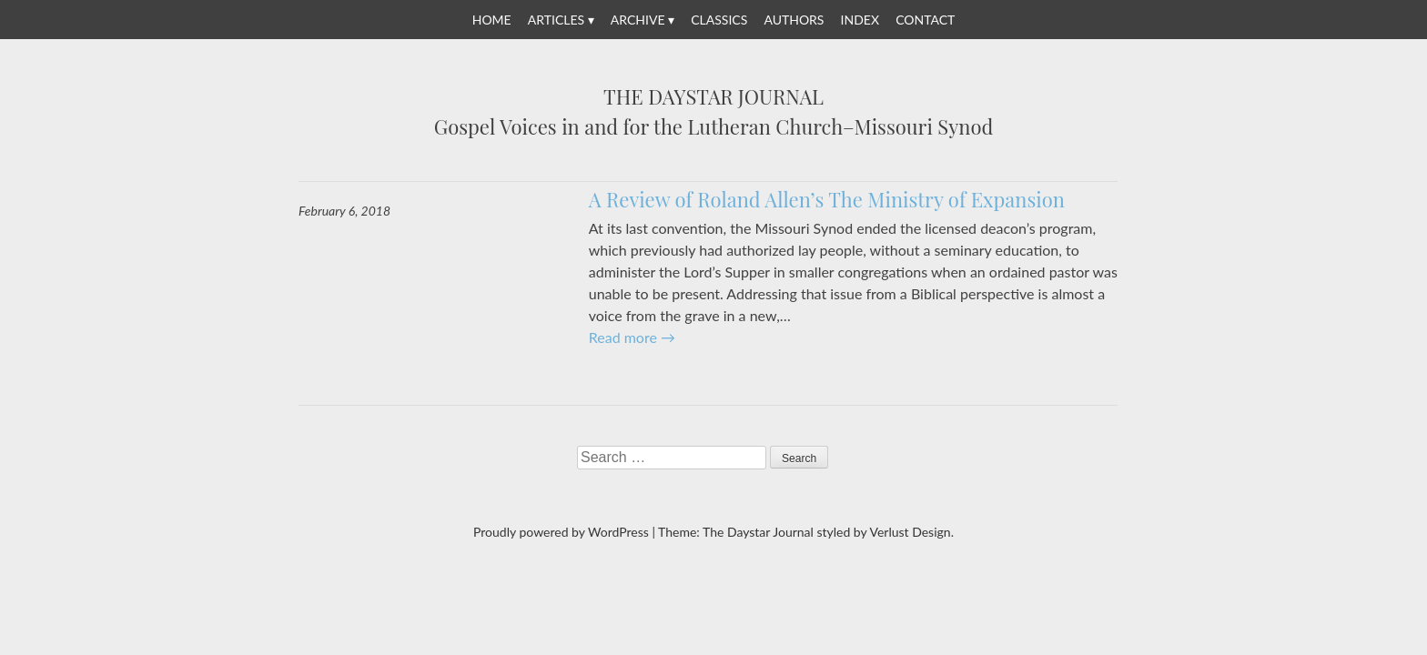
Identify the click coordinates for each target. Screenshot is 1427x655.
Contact (925, 19)
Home (491, 19)
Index (860, 19)
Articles (556, 19)
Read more (632, 337)
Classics (719, 19)
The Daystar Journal (713, 97)
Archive (638, 19)
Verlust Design (909, 531)
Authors (794, 19)
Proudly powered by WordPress (561, 531)
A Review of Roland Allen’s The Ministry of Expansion (827, 199)
